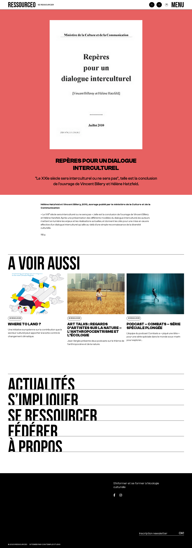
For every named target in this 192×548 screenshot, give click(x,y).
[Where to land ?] (36, 309)
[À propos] (96, 444)
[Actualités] (96, 381)
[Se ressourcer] (96, 413)
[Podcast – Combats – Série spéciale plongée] (155, 309)
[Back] (159, 4)
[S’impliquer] (96, 397)
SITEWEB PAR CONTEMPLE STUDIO (44, 544)
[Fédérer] (96, 428)
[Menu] (177, 4)
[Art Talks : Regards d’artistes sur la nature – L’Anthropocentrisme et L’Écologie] (96, 309)
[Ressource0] (22, 4)
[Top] (171, 493)
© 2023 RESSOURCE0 (17, 544)
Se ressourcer (46, 5)
